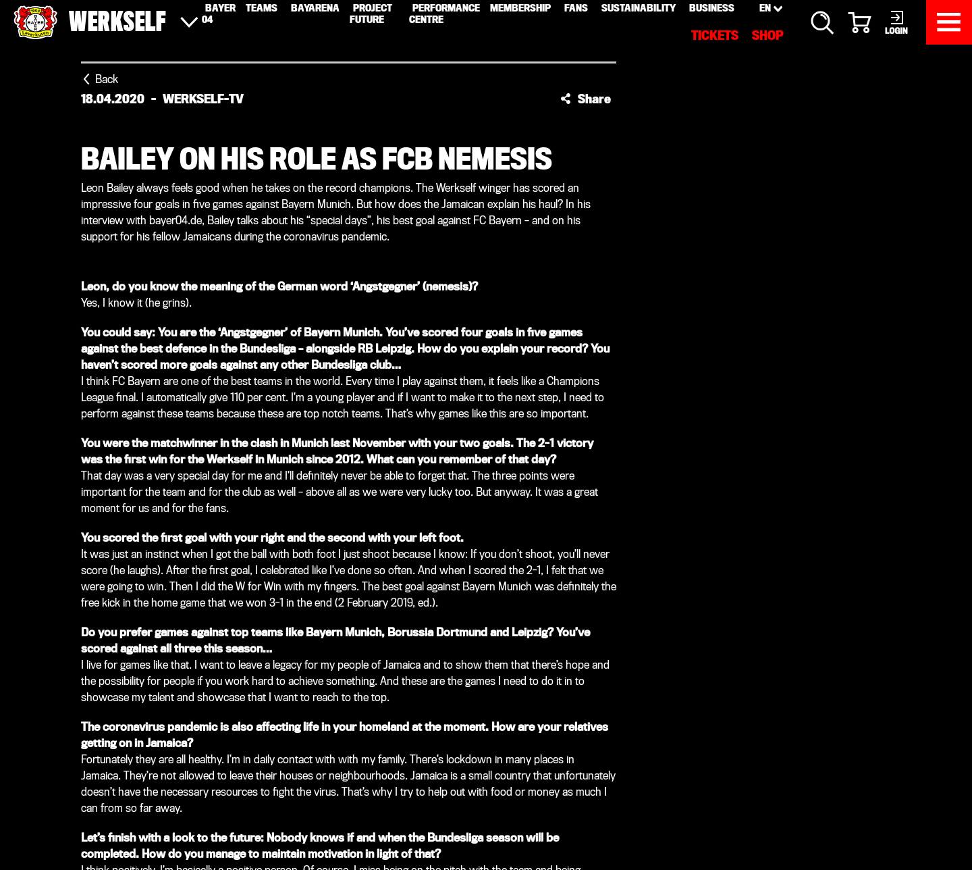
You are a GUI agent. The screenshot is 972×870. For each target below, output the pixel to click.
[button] (585, 98)
